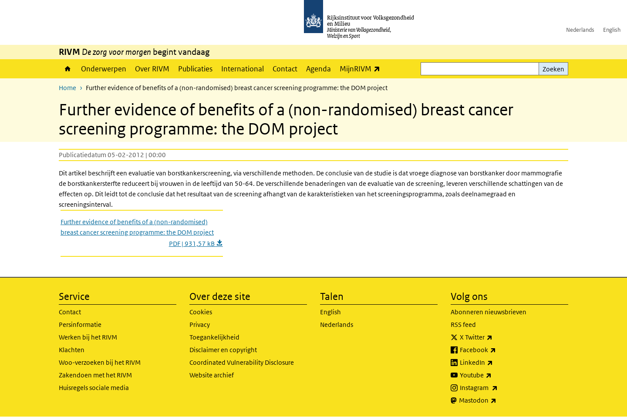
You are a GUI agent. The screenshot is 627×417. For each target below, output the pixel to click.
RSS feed (463, 324)
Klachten (71, 350)
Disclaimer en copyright (223, 350)
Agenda (318, 69)
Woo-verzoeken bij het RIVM (100, 362)
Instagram (498, 388)
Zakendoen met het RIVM (95, 375)
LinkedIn (495, 362)
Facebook (497, 350)
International (242, 69)
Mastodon (497, 400)
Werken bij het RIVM (88, 337)
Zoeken (553, 69)
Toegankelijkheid (214, 337)
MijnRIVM (362, 68)
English (611, 30)
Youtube (495, 375)
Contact (285, 69)
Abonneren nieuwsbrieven (488, 312)
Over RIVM (152, 69)
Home (68, 68)
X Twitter (495, 337)
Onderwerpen (103, 69)
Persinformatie (80, 324)
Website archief (211, 375)
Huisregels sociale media (94, 387)
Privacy (199, 324)
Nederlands (580, 30)
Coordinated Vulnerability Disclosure (241, 362)
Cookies (200, 312)
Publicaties (195, 69)
